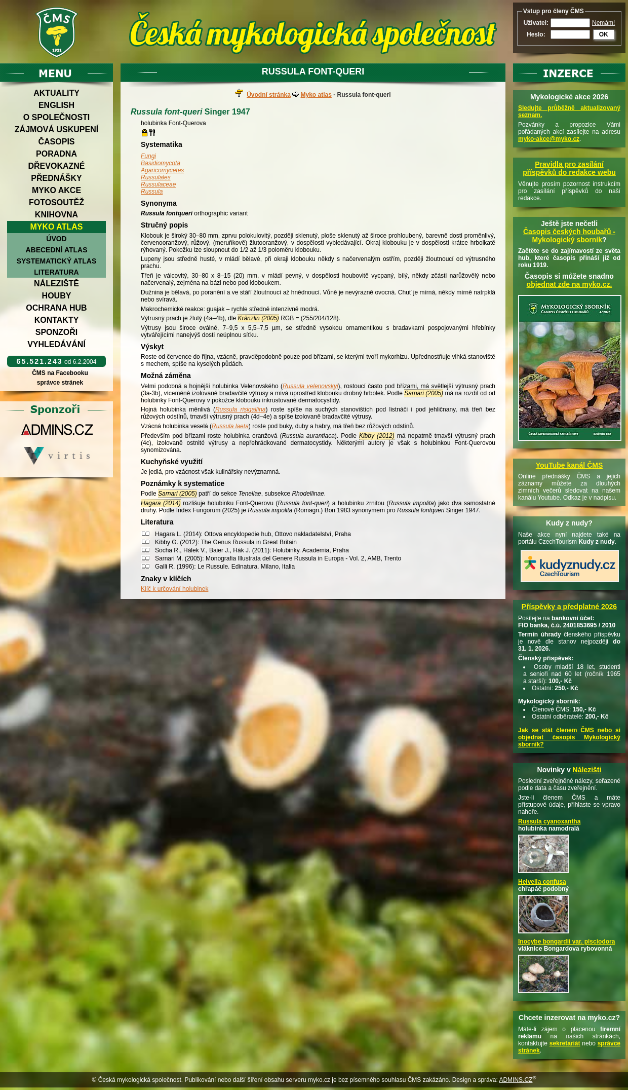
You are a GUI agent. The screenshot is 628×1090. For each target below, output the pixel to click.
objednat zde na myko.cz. (569, 284)
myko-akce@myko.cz (548, 138)
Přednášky (56, 178)
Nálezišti (587, 770)
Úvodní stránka (269, 94)
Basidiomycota (160, 163)
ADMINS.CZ (515, 1079)
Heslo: (536, 34)
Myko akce (56, 190)
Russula (152, 191)
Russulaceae (158, 184)
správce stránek (60, 382)
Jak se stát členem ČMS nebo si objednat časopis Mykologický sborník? (569, 737)
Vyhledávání (56, 344)
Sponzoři (56, 332)
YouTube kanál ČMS (569, 465)
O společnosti (56, 117)
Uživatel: (536, 22)
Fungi (148, 156)
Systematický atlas (57, 261)
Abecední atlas (56, 250)
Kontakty (56, 320)
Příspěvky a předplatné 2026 (569, 607)
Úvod (56, 239)
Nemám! (603, 22)
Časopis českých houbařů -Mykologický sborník (569, 236)
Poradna (56, 153)
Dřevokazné (56, 166)
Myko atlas (56, 226)
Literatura (56, 272)
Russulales (156, 177)
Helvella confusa (542, 881)
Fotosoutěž (56, 202)
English (56, 105)
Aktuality (56, 93)
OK (603, 34)
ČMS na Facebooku (60, 373)
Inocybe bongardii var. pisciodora (566, 941)
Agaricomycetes (162, 170)
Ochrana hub (56, 308)
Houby (56, 295)
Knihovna (56, 214)
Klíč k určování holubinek (174, 588)
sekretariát (565, 1043)
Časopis (56, 141)
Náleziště (56, 283)
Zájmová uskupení (56, 129)
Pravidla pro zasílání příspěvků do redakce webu (569, 168)
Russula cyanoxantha (549, 821)
